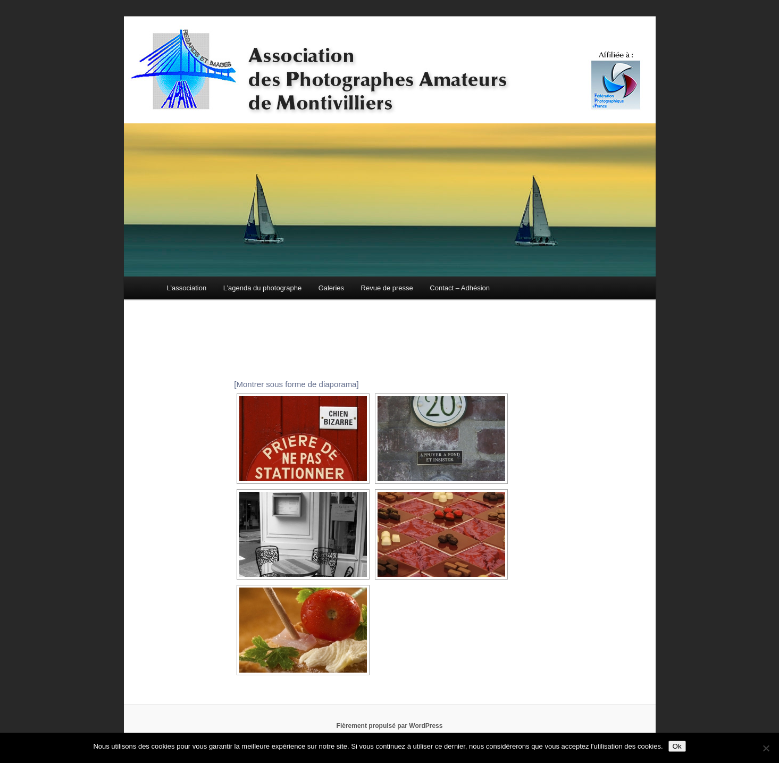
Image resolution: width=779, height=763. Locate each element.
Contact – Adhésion (460, 288)
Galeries (331, 288)
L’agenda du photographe (262, 288)
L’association (186, 288)
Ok (677, 746)
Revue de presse (387, 288)
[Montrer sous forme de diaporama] (296, 384)
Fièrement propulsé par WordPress (390, 726)
